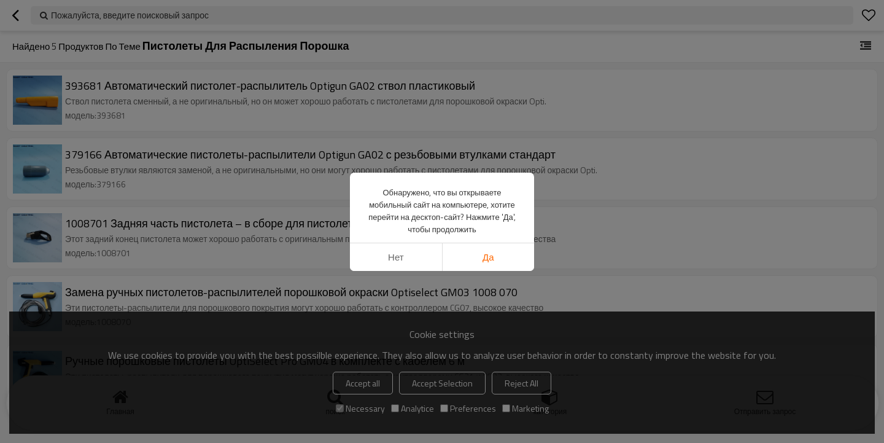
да (488, 257)
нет (396, 257)
